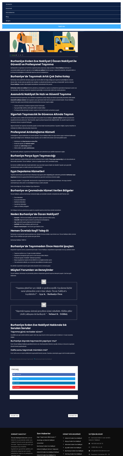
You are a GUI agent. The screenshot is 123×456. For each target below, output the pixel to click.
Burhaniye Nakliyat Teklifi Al (18, 240)
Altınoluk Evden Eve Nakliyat (73, 444)
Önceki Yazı (14, 416)
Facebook (17, 374)
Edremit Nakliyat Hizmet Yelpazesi (47, 449)
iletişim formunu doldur (43, 234)
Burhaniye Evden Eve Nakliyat (44, 359)
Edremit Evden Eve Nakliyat (73, 438)
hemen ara (56, 234)
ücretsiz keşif (40, 125)
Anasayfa (9, 4)
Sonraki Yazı (73, 416)
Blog (7, 17)
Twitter (16, 379)
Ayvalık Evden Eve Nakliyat (73, 448)
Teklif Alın (61, 26)
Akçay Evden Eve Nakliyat (73, 441)
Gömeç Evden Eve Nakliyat (73, 454)
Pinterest (16, 387)
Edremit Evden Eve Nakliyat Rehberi (48, 452)
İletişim (8, 21)
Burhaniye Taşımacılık (27, 359)
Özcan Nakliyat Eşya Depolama (31, 186)
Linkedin (16, 383)
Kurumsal (9, 8)
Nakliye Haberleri (15, 359)
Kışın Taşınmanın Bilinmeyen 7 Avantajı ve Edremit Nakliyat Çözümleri (46, 440)
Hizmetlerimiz (10, 12)
